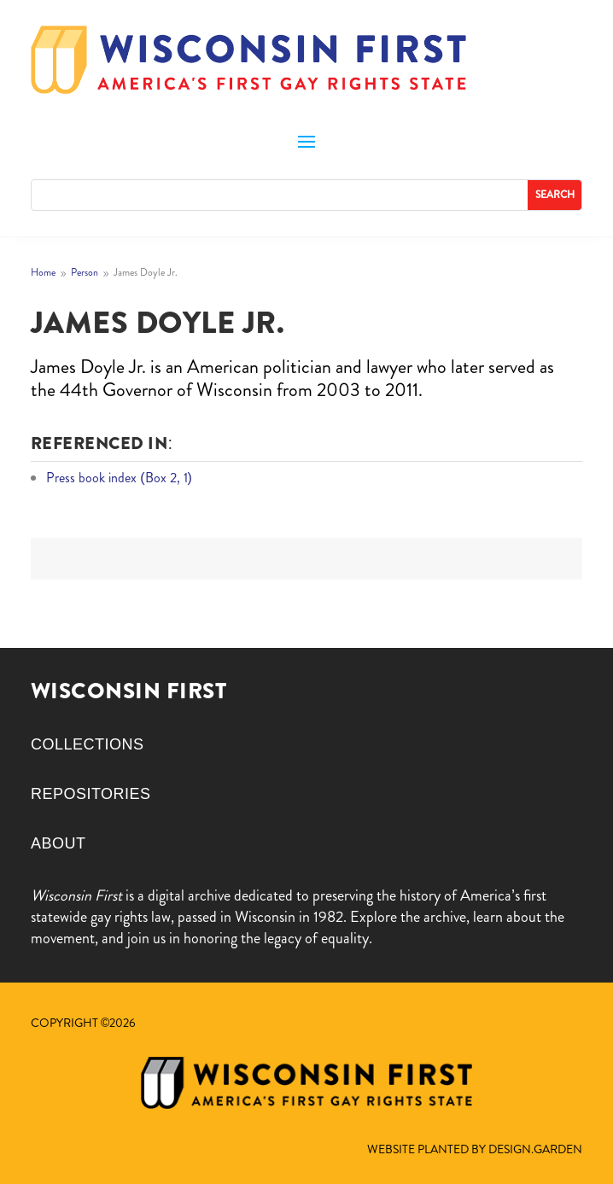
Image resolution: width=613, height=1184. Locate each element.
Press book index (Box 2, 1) (119, 477)
